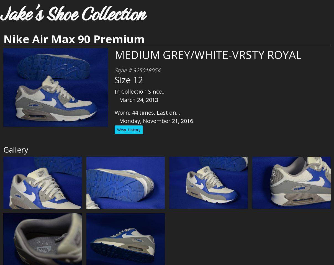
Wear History (128, 129)
